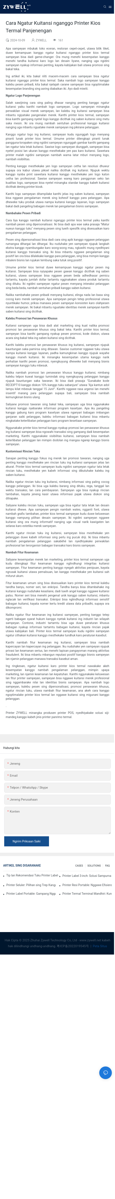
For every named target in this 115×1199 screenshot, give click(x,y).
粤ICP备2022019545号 (73, 946)
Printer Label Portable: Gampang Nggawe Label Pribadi (31, 893)
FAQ (107, 865)
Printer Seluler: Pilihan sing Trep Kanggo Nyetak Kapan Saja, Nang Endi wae (31, 885)
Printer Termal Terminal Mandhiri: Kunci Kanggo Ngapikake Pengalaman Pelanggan (87, 893)
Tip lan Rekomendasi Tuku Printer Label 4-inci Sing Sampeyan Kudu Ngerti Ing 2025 (32, 875)
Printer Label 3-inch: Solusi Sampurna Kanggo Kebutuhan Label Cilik (87, 875)
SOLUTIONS (94, 865)
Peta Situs (99, 946)
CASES (79, 865)
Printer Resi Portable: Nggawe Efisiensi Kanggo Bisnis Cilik (87, 885)
